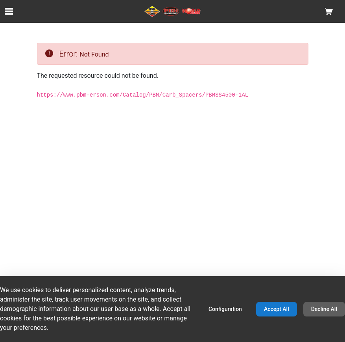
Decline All (324, 309)
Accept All (276, 309)
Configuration (225, 309)
